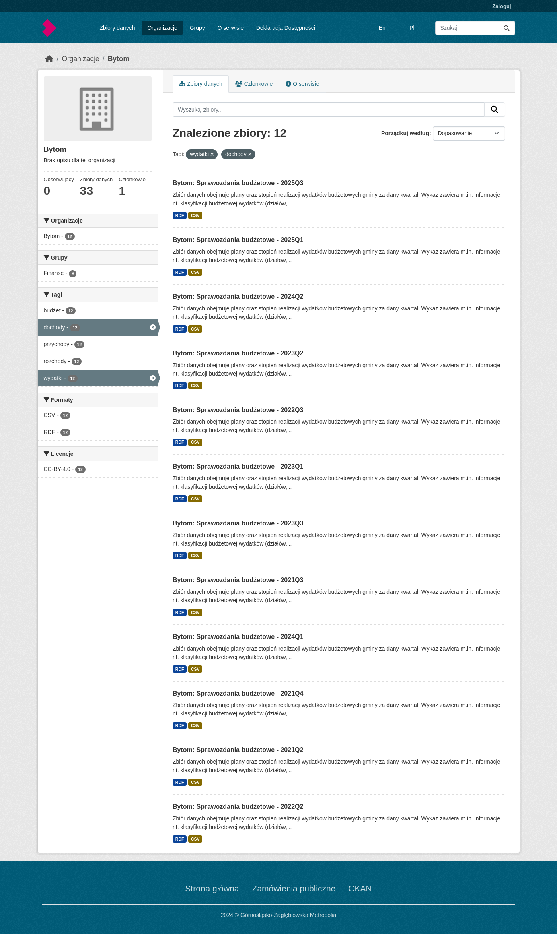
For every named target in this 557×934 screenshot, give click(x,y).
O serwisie (231, 28)
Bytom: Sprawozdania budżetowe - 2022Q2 (238, 806)
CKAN (360, 888)
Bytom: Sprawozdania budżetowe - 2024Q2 (238, 296)
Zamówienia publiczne (294, 888)
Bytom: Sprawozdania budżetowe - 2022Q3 (238, 410)
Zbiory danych (117, 28)
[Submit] (506, 28)
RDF (179, 215)
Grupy (197, 28)
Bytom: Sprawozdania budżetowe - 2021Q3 (238, 580)
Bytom (118, 59)
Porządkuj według (405, 133)
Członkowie (254, 84)
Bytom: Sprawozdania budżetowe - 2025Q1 (238, 239)
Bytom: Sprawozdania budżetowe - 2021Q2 (238, 749)
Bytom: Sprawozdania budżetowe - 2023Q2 (238, 353)
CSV (195, 215)
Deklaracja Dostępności (285, 28)
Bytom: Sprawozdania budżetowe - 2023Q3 (238, 523)
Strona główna (212, 888)
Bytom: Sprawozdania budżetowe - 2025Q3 (238, 183)
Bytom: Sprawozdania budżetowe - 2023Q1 (238, 466)
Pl (411, 28)
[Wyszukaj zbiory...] (475, 28)
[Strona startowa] (49, 59)
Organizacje (162, 28)
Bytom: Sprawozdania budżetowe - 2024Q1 (238, 636)
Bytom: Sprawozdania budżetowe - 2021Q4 (238, 693)
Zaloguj (501, 6)
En (382, 28)
